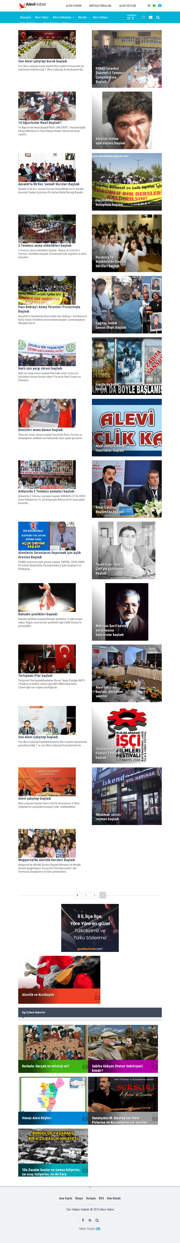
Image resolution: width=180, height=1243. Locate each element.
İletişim (91, 1198)
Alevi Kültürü (100, 17)
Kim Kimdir (114, 1198)
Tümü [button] (66, 23)
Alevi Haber (42, 17)
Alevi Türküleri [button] (29, 23)
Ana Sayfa (65, 1198)
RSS (101, 1198)
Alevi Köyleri (50, 23)
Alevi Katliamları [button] (63, 17)
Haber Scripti (87, 1229)
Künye (79, 1198)
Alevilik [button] (83, 17)
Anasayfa (25, 17)
